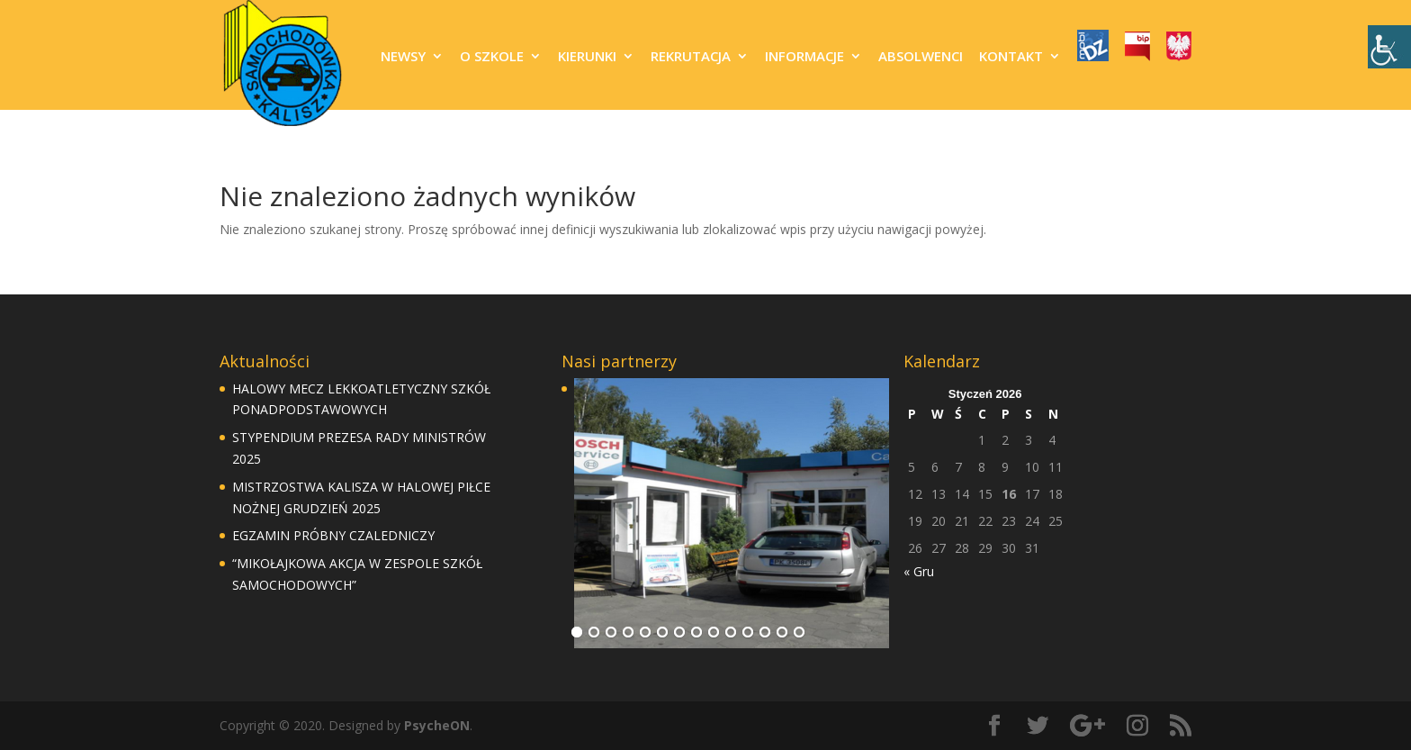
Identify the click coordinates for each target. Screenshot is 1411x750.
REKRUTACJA (691, 57)
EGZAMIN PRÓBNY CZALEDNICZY (333, 535)
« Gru (918, 571)
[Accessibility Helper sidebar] (1389, 46)
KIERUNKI (587, 57)
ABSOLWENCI (920, 57)
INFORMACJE (804, 57)
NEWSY (403, 57)
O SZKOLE (492, 57)
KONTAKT (1011, 57)
